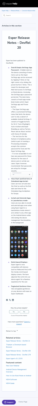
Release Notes (15, 11)
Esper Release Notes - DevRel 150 (18, 351)
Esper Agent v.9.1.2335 (14, 359)
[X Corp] (10, 300)
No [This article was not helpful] (24, 312)
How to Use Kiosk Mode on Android (18, 376)
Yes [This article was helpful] (14, 312)
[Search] (17, 15)
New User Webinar (12, 366)
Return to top (12, 331)
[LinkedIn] (13, 300)
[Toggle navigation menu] (32, 3)
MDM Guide (10, 383)
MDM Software (11, 380)
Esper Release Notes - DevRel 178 (18, 355)
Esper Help (5, 11)
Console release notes (28, 11)
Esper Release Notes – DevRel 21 (18, 341)
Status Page (23, 402)
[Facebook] (7, 300)
